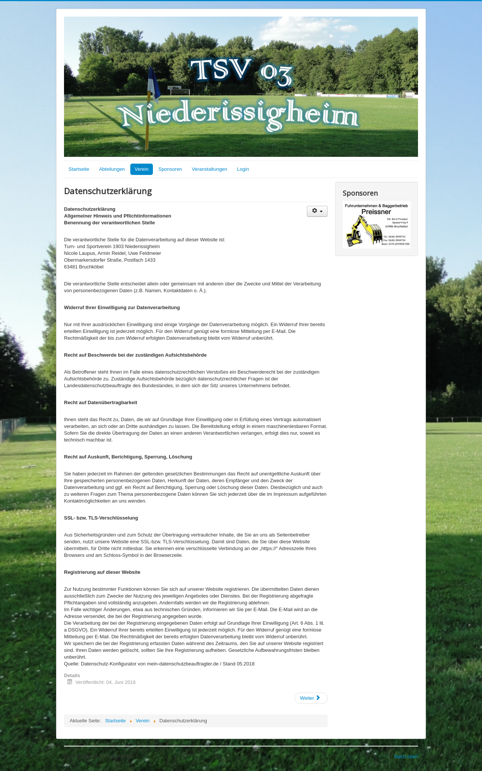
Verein (142, 169)
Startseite (79, 169)
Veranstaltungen (209, 169)
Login (243, 169)
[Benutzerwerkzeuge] (317, 211)
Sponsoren (170, 169)
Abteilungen (112, 169)
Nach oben (406, 756)
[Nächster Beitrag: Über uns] (311, 698)
